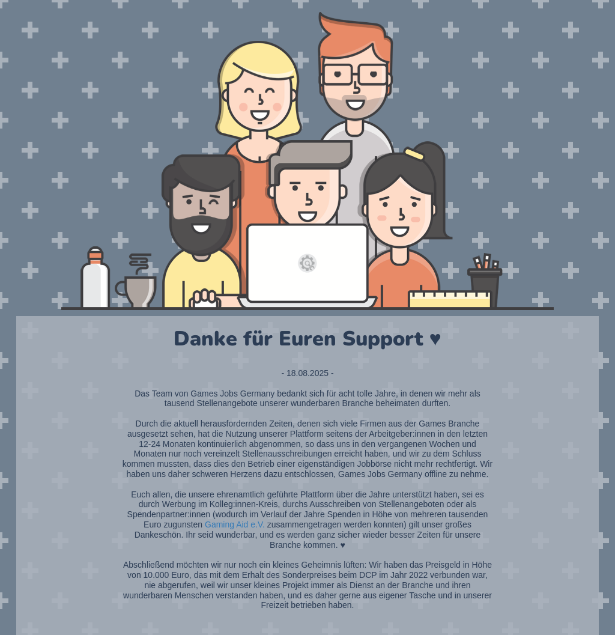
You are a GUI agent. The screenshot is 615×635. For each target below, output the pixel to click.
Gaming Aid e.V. (235, 524)
